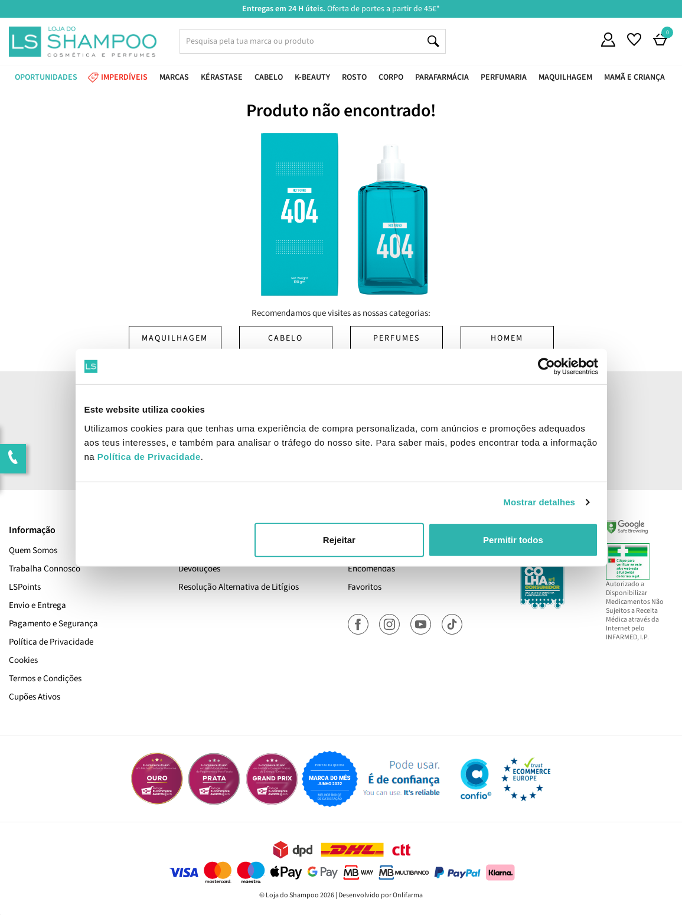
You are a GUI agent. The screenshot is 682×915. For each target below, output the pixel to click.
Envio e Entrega (37, 605)
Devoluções (199, 569)
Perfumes (396, 338)
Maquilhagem (175, 338)
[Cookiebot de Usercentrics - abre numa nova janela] (546, 366)
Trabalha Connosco (44, 569)
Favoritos (364, 587)
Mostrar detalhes (539, 502)
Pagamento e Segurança (53, 623)
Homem (507, 338)
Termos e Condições (45, 678)
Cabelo (285, 338)
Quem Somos (33, 550)
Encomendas (371, 569)
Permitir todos (513, 539)
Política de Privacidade (51, 642)
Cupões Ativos (34, 697)
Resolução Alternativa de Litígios (238, 587)
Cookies (23, 660)
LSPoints (25, 587)
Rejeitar (339, 539)
